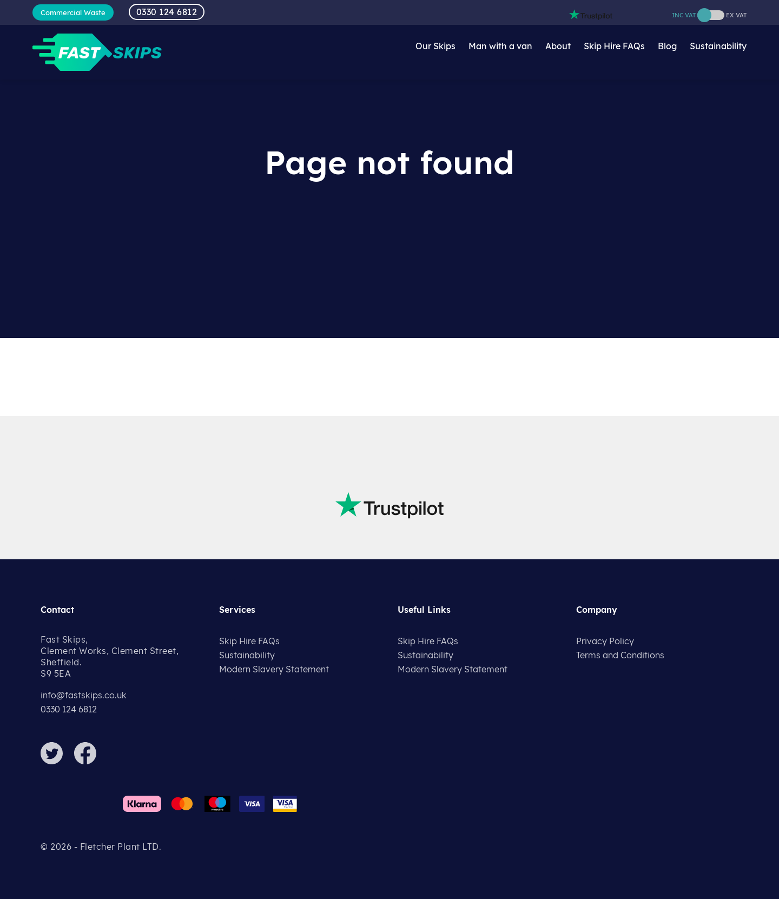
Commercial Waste (73, 12)
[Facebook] (89, 761)
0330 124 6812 (166, 11)
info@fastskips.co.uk (84, 695)
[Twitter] (56, 761)
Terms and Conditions (620, 655)
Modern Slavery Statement (274, 669)
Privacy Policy (605, 641)
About (558, 46)
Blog (667, 46)
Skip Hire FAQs (614, 46)
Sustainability (718, 46)
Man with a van (500, 46)
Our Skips (435, 46)
